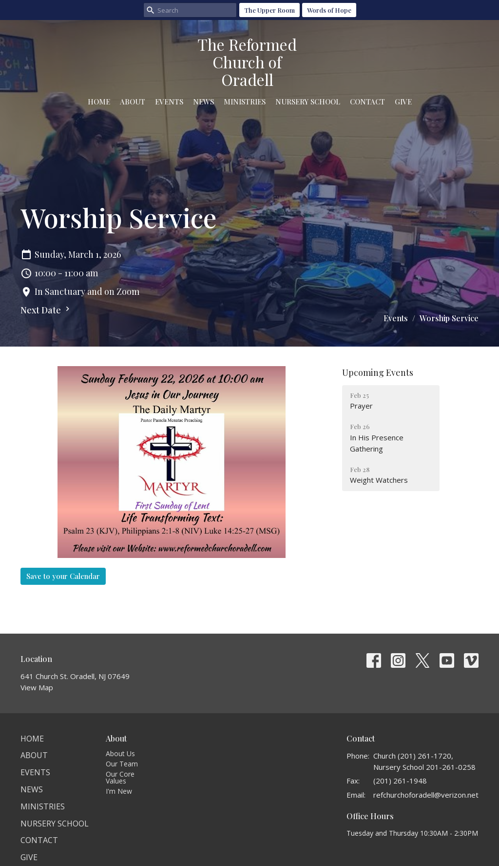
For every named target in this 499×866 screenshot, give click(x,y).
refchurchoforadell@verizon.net (426, 795)
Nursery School (307, 101)
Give (403, 101)
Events (169, 101)
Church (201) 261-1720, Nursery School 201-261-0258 (424, 761)
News (203, 101)
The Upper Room (269, 10)
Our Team (122, 763)
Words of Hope (329, 10)
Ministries (245, 101)
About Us (120, 753)
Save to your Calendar (63, 576)
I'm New (119, 791)
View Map (36, 687)
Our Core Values (120, 777)
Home (99, 101)
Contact (367, 101)
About (132, 101)
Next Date (46, 310)
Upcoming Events (377, 372)
